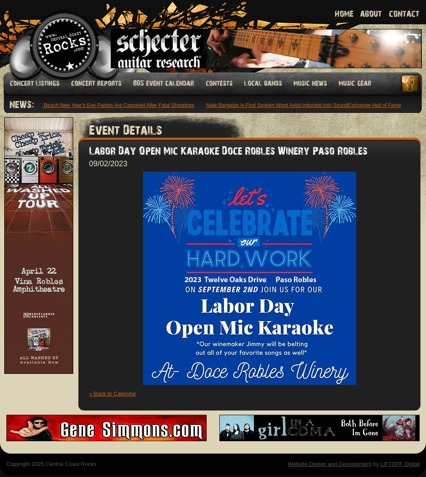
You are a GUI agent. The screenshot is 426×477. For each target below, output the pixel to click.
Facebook (411, 83)
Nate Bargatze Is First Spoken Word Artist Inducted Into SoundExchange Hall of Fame (304, 105)
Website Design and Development (329, 464)
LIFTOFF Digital (400, 464)
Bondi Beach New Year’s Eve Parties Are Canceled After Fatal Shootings (112, 105)
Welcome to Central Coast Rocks (54, 36)
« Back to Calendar (112, 393)
